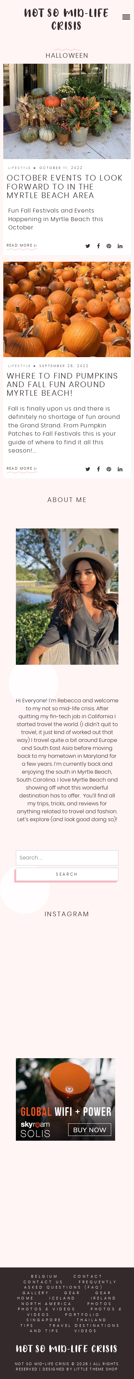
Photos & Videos (47, 1309)
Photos (99, 1304)
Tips (27, 1326)
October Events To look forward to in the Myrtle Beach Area (65, 187)
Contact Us (43, 1282)
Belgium (45, 1276)
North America (47, 1304)
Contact (88, 1276)
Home (25, 1298)
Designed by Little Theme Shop (80, 1369)
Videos (86, 1331)
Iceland (62, 1298)
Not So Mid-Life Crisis (67, 20)
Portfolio (83, 1315)
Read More (19, 245)
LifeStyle (20, 168)
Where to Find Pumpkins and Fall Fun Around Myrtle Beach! (62, 385)
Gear (72, 1293)
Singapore (44, 1320)
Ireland (104, 1298)
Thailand (92, 1320)
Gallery (36, 1293)
